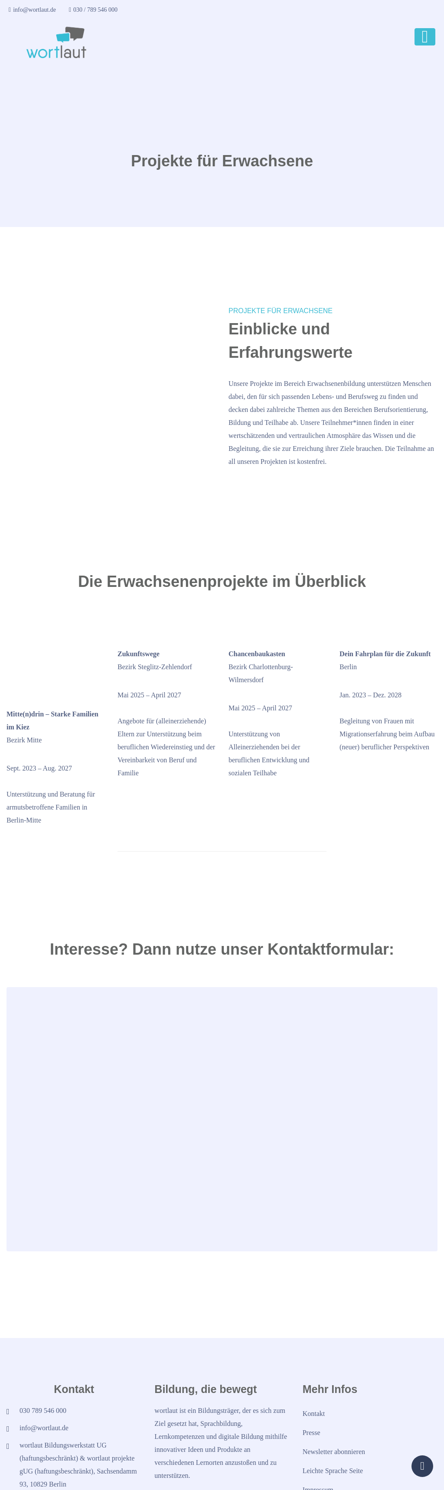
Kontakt (314, 1366)
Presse (311, 1385)
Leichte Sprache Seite (333, 1423)
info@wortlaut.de (32, 9)
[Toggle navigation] (425, 36)
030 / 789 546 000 (93, 9)
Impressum (318, 1442)
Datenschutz (320, 1461)
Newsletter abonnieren (334, 1404)
